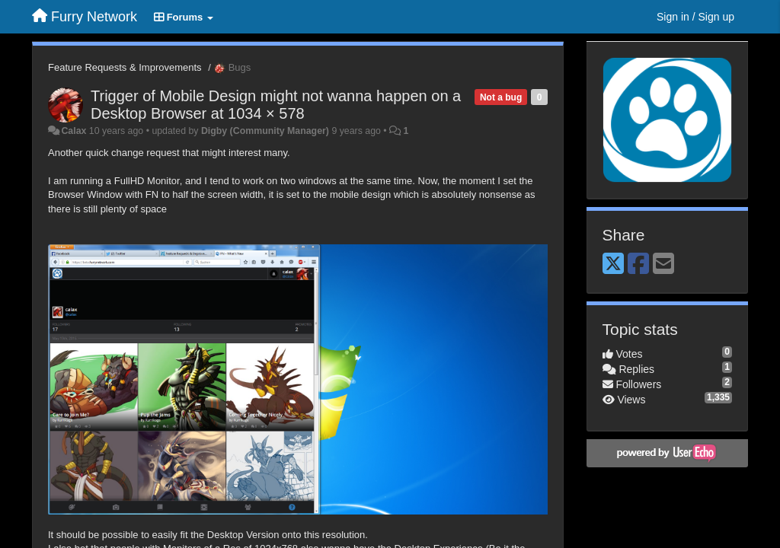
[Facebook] (638, 264)
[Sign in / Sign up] (695, 17)
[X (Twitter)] (613, 264)
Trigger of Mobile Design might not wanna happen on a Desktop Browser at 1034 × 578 (276, 105)
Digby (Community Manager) (265, 131)
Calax (73, 131)
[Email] (663, 264)
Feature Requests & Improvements (125, 67)
